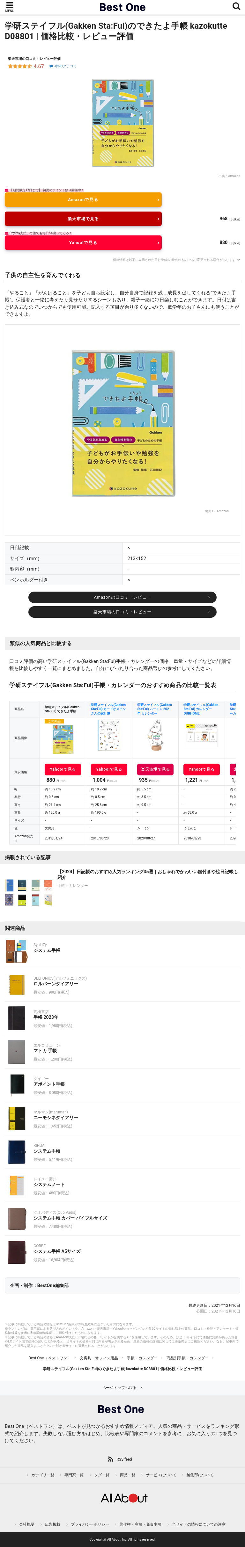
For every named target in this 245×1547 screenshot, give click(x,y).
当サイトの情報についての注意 (199, 1524)
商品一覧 (127, 1475)
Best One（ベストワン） (49, 1358)
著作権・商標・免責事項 (140, 1524)
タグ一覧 (101, 1475)
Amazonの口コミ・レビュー (122, 597)
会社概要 (26, 1524)
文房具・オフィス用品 (99, 1358)
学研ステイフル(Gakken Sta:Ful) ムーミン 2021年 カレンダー (154, 709)
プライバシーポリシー (90, 1524)
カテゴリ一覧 (42, 1475)
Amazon (234, 176)
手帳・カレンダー (142, 1358)
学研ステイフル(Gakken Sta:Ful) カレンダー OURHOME (200, 709)
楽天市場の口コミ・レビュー (122, 611)
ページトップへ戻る (119, 1387)
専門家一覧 (74, 1475)
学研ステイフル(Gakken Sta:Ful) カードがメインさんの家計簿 (108, 709)
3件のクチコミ (63, 66)
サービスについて (161, 1475)
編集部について (200, 1475)
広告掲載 (52, 1524)
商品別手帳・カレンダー (188, 1358)
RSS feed (124, 1459)
